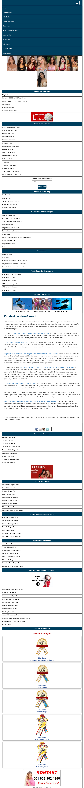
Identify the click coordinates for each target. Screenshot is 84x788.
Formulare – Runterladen (10, 437)
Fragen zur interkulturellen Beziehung (14, 248)
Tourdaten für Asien (8, 424)
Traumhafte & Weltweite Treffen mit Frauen (15, 251)
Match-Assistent (28, 782)
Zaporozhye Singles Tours (10, 481)
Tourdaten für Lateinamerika (11, 431)
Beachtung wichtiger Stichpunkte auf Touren (16, 602)
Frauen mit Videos (8, 152)
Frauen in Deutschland (9, 124)
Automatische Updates (9, 192)
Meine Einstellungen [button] (8, 21)
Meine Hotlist (6, 17)
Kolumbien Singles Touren (10, 501)
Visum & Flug (6, 609)
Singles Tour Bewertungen (10, 443)
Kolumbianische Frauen (9, 140)
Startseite (11, 778)
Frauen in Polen (7, 127)
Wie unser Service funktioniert (11, 202)
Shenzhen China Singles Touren (12, 547)
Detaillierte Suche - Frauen (67, 778)
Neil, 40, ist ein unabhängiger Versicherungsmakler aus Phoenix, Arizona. (30, 385)
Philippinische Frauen (9, 143)
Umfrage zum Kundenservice (11, 231)
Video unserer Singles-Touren (11, 580)
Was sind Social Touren (9, 593)
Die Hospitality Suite (8, 596)
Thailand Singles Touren (9, 531)
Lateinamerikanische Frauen (11, 130)
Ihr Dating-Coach (7, 238)
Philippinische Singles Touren (11, 534)
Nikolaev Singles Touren (9, 491)
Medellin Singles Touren (9, 511)
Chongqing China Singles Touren (12, 550)
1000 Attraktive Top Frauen (10, 156)
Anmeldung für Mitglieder (58, 782)
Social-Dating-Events (8, 447)
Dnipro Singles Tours (8, 478)
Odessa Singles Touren (9, 488)
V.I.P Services (41, 782)
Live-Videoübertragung (14, 605)
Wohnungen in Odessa (9, 265)
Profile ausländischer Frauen (10, 30)
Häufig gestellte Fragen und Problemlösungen (16, 221)
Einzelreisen (5, 26)
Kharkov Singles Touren (9, 485)
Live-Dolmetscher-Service (10, 179)
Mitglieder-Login (7, 48)
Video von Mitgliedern (9, 577)
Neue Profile (6, 39)
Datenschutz (75, 782)
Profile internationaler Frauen (11, 111)
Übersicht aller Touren (9, 421)
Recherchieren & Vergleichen (11, 586)
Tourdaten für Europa (8, 428)
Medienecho (6, 218)
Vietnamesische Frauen (9, 149)
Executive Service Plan (9, 95)
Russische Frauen (8, 117)
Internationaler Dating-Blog (10, 583)
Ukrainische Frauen (8, 121)
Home (4, 8)
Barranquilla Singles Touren (10, 508)
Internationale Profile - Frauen (44, 778)
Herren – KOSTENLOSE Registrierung (14, 82)
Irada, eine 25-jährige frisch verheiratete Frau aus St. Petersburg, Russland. (47, 351)
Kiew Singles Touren (8, 472)
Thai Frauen (6, 146)
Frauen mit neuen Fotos (9, 114)
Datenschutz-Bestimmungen (11, 215)
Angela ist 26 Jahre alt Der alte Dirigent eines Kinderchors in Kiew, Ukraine (31, 338)
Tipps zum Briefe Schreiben (10, 185)
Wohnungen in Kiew (8, 262)
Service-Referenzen (8, 225)
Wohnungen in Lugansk (9, 268)
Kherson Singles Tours (9, 475)
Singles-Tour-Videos (8, 440)
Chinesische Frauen (8, 136)
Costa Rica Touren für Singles (11, 520)
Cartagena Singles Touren (10, 505)
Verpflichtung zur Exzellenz (10, 212)
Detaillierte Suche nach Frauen (12, 159)
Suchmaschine (6, 35)
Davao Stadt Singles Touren (11, 541)
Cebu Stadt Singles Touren (10, 537)
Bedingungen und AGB (41, 786)
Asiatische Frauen (7, 133)
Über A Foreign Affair (8, 199)
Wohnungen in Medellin (9, 274)
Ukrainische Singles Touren (10, 469)
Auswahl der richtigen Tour (10, 599)
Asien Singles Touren (8, 528)
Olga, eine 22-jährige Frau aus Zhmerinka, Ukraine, (31, 317)
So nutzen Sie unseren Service (12, 205)
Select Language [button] (7, 53)
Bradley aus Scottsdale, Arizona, (16, 326)
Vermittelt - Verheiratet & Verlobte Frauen (15, 245)
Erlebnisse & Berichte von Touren (12, 574)
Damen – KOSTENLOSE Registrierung (14, 85)
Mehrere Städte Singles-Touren (12, 434)
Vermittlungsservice (8, 92)
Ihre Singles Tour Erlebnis (10, 590)
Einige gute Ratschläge (9, 189)
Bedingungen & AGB (8, 209)
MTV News (5, 241)
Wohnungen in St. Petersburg (11, 258)
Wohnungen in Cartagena (10, 271)
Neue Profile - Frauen (11, 782)
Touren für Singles (24, 778)
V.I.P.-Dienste (6, 44)
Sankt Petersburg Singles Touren (12, 494)
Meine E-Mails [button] (6, 12)
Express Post (6, 182)
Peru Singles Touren (8, 514)
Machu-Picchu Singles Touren (11, 517)
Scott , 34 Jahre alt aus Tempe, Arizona (21, 367)
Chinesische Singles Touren (11, 544)
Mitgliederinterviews (8, 228)
